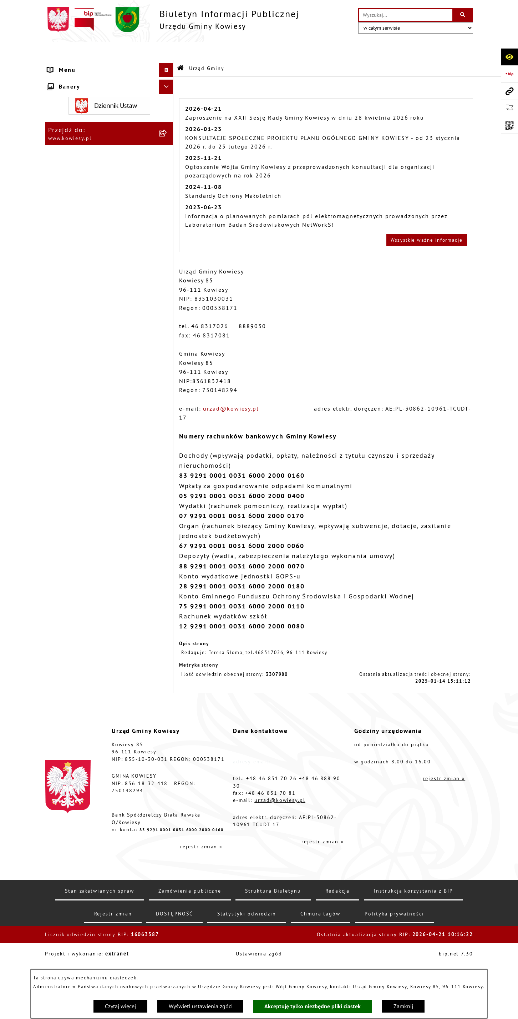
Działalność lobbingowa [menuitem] (85, 492)
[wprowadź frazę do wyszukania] (405, 15)
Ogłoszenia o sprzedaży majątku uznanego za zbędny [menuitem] (97, 394)
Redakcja (337, 951)
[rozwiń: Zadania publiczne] (168, 412)
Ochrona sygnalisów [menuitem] (79, 678)
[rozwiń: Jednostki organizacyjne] (168, 250)
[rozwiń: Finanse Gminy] (168, 192)
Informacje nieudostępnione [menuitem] (91, 535)
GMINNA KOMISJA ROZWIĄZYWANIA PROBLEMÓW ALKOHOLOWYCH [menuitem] (101, 445)
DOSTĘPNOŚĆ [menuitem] (68, 620)
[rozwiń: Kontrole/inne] (168, 578)
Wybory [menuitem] (59, 506)
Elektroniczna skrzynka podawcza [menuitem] (99, 592)
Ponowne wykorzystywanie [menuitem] (88, 549)
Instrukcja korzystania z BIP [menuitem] (90, 606)
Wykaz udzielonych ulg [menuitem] (83, 463)
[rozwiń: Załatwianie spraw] (168, 478)
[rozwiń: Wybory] (168, 507)
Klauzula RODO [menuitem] (71, 649)
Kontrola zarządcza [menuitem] (77, 235)
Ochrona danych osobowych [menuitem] (90, 635)
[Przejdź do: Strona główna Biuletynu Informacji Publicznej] (180, 50)
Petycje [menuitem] (58, 563)
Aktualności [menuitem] (66, 663)
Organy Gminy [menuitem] (69, 149)
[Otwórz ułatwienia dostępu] (509, 56)
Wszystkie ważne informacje (427, 221)
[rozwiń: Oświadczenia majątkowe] (168, 221)
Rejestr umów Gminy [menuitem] (79, 426)
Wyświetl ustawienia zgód (200, 1006)
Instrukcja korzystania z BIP (413, 951)
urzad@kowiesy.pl (231, 389)
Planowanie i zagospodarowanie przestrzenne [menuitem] (97, 325)
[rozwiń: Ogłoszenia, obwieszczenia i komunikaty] (168, 344)
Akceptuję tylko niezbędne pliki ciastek (312, 1006)
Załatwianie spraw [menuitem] (76, 478)
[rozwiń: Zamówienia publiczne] (168, 207)
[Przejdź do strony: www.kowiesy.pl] (509, 91)
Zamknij (403, 1006)
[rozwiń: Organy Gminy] (168, 150)
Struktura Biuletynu (273, 951)
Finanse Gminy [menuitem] (70, 192)
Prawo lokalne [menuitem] (70, 163)
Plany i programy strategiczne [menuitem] (93, 292)
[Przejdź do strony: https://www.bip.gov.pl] (509, 73)
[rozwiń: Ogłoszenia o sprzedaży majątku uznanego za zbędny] (168, 390)
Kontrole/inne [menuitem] (69, 578)
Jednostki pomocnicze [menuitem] (81, 263)
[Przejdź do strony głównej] (172, 19)
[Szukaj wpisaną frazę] (463, 15)
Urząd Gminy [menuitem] (67, 65)
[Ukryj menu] (166, 51)
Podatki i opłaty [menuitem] (72, 306)
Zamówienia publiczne (189, 951)
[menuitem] (109, 88)
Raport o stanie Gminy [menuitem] (82, 278)
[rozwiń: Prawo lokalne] (168, 164)
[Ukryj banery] (166, 695)
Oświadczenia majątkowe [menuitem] (86, 221)
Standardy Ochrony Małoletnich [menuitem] (96, 178)
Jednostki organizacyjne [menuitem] (84, 249)
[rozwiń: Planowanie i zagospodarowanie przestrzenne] (168, 321)
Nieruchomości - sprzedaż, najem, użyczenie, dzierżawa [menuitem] (98, 371)
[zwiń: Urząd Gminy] (168, 66)
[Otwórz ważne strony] (509, 108)
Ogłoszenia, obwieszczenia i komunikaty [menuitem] (91, 348)
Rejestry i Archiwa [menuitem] (75, 520)
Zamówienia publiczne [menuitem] (82, 206)
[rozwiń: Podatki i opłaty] (168, 307)
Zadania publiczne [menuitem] (76, 412)
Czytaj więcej (120, 1006)
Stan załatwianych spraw (99, 951)
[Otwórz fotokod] (509, 125)
